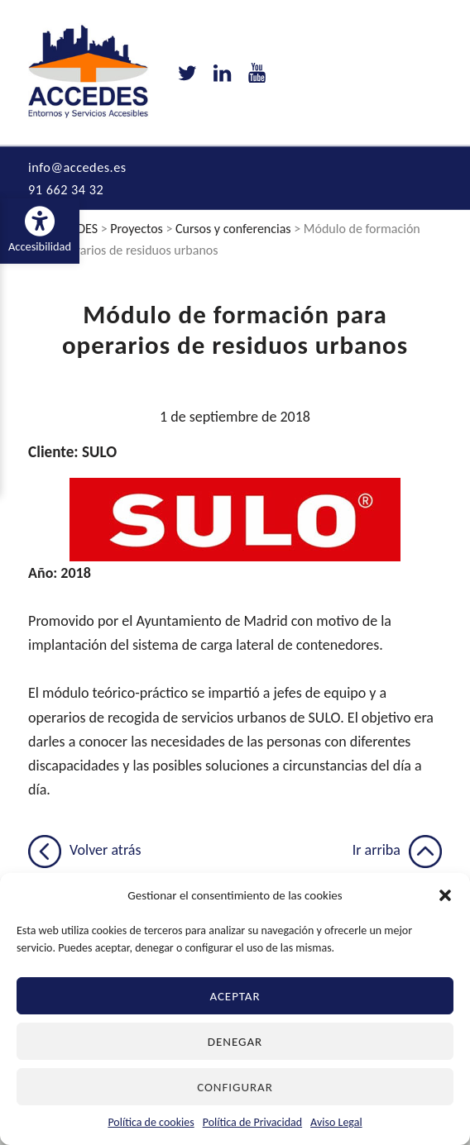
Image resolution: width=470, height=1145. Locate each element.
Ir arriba (397, 852)
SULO (99, 454)
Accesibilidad (43, 230)
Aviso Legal (336, 1122)
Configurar (235, 1087)
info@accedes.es (77, 169)
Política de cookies (151, 1122)
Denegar (235, 1041)
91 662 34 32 (65, 192)
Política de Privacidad (252, 1122)
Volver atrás (84, 852)
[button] (445, 895)
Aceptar (234, 996)
